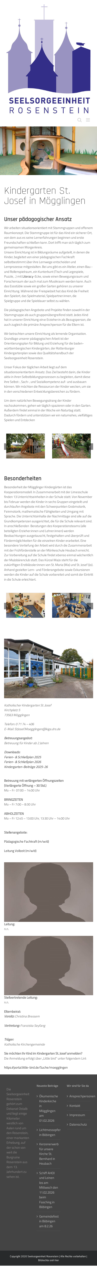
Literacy (27, 276)
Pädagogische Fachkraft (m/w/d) (26, 841)
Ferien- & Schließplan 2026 (22, 761)
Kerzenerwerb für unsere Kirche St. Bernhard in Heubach (48, 1154)
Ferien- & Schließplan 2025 (22, 757)
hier (57, 1260)
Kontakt (74, 1105)
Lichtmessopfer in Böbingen (48, 1132)
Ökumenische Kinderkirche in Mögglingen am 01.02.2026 (48, 1108)
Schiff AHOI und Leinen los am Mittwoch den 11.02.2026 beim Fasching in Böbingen (48, 1190)
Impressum (77, 1115)
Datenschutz (78, 1124)
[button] (7, 446)
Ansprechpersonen (78, 1096)
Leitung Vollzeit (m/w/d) (20, 850)
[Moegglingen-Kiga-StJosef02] (71, 595)
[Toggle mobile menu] (88, 120)
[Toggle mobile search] (79, 120)
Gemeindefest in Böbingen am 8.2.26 (48, 1221)
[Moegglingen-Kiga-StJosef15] (25, 436)
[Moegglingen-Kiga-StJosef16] (71, 436)
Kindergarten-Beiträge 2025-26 (26, 766)
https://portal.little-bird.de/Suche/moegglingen (36, 1067)
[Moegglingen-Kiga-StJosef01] (25, 595)
